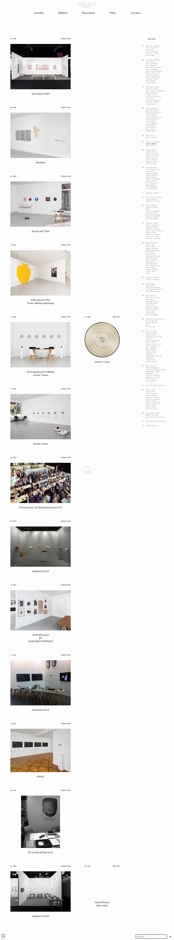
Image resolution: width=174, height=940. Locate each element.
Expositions (88, 13)
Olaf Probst (150, 818)
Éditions (63, 13)
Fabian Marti (151, 754)
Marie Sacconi (151, 839)
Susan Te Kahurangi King (155, 877)
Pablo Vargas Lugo (153, 911)
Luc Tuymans (150, 889)
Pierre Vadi (150, 897)
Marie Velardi (151, 913)
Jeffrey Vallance (153, 907)
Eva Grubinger (151, 667)
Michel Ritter (151, 830)
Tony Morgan (150, 775)
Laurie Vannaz (151, 909)
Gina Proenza (151, 820)
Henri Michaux (151, 766)
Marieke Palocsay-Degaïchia (153, 806)
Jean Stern (150, 865)
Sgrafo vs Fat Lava (153, 852)
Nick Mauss (150, 760)
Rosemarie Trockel (153, 885)
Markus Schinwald (153, 848)
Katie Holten (151, 692)
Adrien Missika (152, 767)
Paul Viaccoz (151, 915)
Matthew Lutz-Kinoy (153, 746)
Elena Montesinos (153, 773)
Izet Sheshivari (152, 854)
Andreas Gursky (152, 669)
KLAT (147, 717)
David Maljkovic (152, 750)
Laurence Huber (152, 696)
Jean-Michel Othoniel (154, 797)
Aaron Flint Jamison (154, 705)
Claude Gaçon (151, 658)
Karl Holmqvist (152, 690)
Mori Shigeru (151, 856)
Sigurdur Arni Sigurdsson (151, 860)
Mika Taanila (151, 873)
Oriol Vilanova (152, 916)
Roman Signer (151, 858)
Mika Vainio (150, 899)
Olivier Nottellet (153, 787)
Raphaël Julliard (153, 709)
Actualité (39, 13)
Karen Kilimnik (152, 715)
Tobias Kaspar (151, 713)
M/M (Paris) (150, 769)
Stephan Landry (152, 735)
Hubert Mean (150, 762)
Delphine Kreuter (153, 724)
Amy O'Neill (150, 793)
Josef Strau (150, 867)
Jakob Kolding (151, 721)
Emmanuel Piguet (152, 815)
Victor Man (150, 752)
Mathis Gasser (151, 659)
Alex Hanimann (151, 675)
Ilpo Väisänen (151, 901)
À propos (135, 13)
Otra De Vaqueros (153, 799)
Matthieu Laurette (153, 736)
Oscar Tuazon (151, 887)
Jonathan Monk (151, 771)
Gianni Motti (151, 779)
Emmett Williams (152, 923)
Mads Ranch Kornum (153, 723)
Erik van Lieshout (153, 742)
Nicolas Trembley (153, 883)
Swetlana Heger (152, 681)
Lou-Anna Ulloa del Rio (155, 893)
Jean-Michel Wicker (153, 921)
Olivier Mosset (152, 777)
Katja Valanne (151, 903)
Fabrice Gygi (151, 671)
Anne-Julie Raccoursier (155, 827)
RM (147, 832)
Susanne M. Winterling (155, 925)
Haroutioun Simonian (154, 863)
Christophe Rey (152, 829)
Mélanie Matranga (153, 758)
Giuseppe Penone (152, 809)
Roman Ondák (150, 791)
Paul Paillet (151, 803)
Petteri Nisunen (152, 785)
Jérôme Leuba (151, 740)
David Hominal (151, 694)
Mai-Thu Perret (152, 811)
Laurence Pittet (152, 817)
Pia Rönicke (150, 834)
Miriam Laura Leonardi (155, 738)
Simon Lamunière (152, 733)
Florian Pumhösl (152, 822)
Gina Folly (150, 653)
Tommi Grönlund (152, 665)
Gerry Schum (150, 850)
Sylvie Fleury (151, 651)
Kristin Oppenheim (153, 795)
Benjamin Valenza (153, 905)
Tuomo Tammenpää (152, 875)
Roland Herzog (151, 685)
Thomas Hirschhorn (153, 687)
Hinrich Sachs (151, 841)
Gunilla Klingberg (153, 719)
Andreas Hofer (151, 689)
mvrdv (148, 781)
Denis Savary (151, 842)
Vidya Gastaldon (152, 661)
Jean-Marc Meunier (153, 764)
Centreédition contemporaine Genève (87, 5)
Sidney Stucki (151, 869)
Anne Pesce (150, 813)
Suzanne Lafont (152, 731)
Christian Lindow (153, 744)
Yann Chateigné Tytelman (155, 929)
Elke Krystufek (152, 726)
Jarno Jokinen (151, 707)
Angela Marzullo (152, 756)
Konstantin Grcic (153, 663)
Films (113, 13)
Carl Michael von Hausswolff (153, 678)
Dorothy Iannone (152, 701)
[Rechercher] (170, 936)
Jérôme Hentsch (152, 683)
